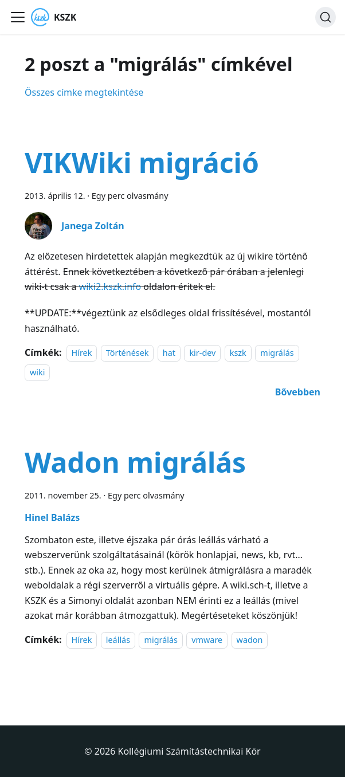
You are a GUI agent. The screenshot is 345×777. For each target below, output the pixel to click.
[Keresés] (325, 17)
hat (169, 352)
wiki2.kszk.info (110, 286)
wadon (250, 639)
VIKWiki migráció (142, 162)
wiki (37, 372)
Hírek (82, 352)
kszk (238, 352)
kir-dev (202, 352)
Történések (127, 352)
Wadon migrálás (135, 462)
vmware (206, 639)
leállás (118, 639)
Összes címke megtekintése (84, 92)
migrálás (276, 352)
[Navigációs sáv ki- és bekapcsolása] (17, 17)
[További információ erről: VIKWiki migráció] (297, 392)
